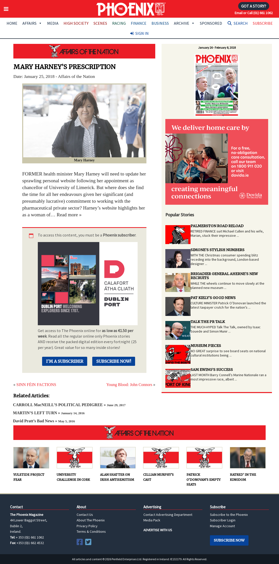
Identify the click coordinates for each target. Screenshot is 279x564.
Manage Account (222, 526)
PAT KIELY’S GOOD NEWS (213, 297)
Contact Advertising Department (167, 514)
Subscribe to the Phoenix (229, 514)
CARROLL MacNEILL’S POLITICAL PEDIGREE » (69, 405)
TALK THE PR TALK (208, 321)
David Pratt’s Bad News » (44, 421)
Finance (138, 23)
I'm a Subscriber (64, 361)
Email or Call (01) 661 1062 (254, 13)
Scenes (100, 23)
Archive (184, 23)
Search (241, 23)
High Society (76, 23)
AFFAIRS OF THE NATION (84, 51)
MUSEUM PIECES (206, 345)
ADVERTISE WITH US (157, 530)
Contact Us (85, 514)
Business (160, 23)
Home (12, 23)
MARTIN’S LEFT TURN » (48, 413)
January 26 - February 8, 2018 (217, 47)
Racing (119, 23)
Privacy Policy (87, 526)
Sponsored (211, 23)
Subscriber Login (222, 520)
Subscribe (263, 23)
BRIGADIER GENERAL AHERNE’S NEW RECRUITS (224, 276)
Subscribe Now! (113, 361)
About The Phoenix (91, 520)
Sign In (142, 33)
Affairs (32, 23)
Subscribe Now (229, 540)
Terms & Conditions (91, 531)
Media (52, 23)
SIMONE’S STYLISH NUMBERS (217, 250)
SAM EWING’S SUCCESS (212, 369)
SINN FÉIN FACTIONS (36, 384)
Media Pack (151, 520)
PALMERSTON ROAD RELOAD (217, 226)
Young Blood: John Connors (129, 384)
